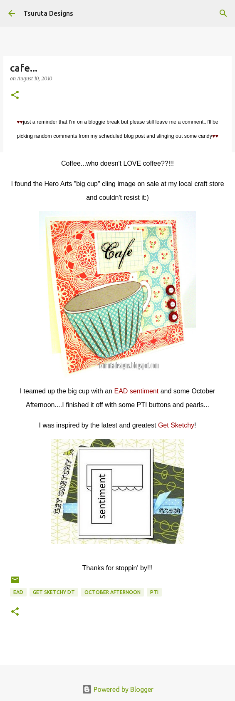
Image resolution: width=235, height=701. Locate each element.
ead (18, 592)
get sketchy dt (54, 592)
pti (154, 592)
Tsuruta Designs (48, 13)
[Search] (223, 13)
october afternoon (112, 592)
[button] (15, 95)
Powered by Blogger (117, 689)
